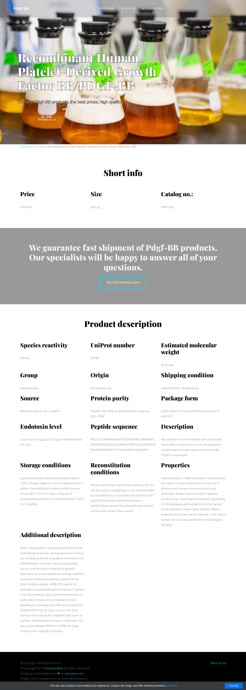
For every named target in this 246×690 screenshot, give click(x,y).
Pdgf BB (21, 8)
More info (172, 685)
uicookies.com (74, 673)
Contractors (28, 146)
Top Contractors (151, 8)
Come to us (127, 8)
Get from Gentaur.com (123, 282)
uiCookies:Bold (53, 668)
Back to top (218, 663)
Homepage (106, 8)
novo (42, 146)
